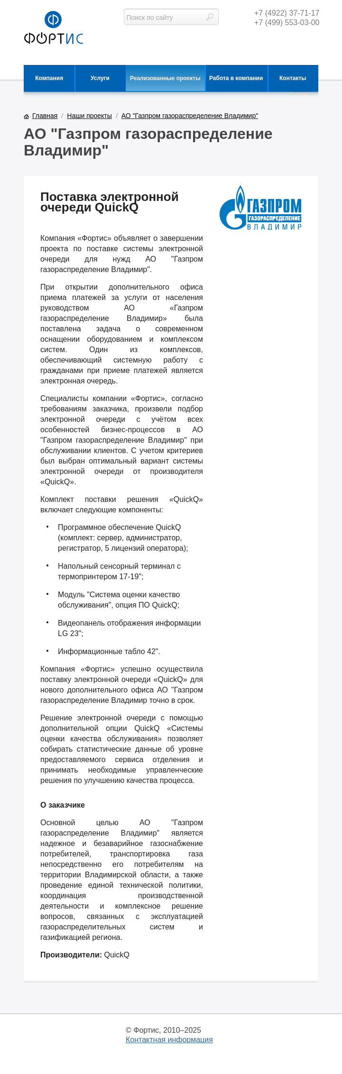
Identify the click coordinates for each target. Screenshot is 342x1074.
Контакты (292, 78)
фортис (53, 28)
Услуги (100, 78)
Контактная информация (169, 1040)
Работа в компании (236, 78)
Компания (49, 78)
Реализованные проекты (165, 78)
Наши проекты (89, 115)
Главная (44, 115)
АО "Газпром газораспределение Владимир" (189, 115)
